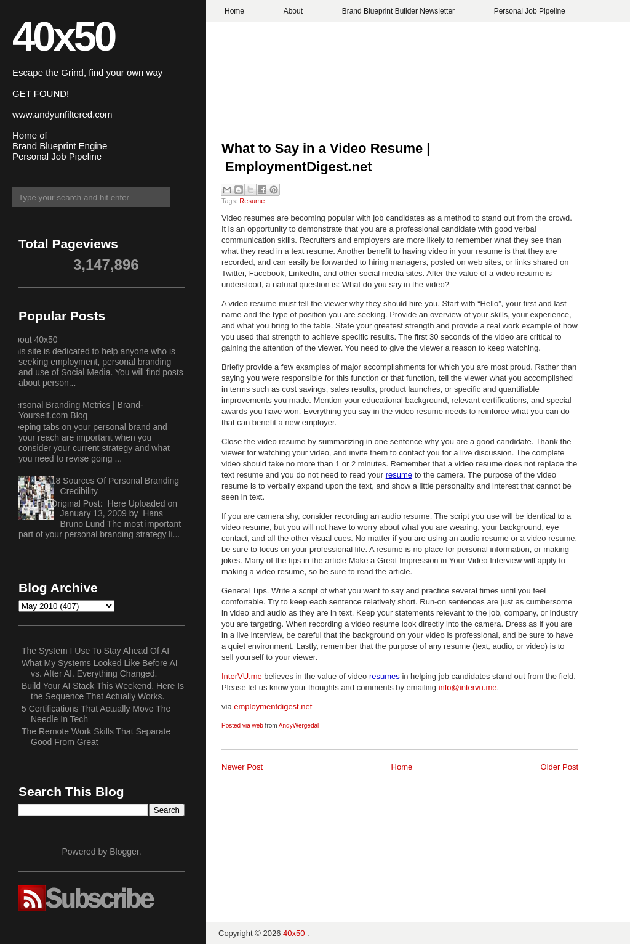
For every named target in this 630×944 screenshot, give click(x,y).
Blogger (124, 852)
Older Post (559, 766)
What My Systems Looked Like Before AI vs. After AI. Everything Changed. (100, 668)
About (293, 11)
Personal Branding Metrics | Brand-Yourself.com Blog (76, 410)
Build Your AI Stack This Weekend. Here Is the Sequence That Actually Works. (103, 691)
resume (399, 474)
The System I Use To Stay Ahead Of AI (95, 651)
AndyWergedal (299, 725)
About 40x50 (33, 339)
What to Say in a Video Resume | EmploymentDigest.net (326, 157)
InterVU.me (241, 676)
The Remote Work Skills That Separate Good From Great (96, 736)
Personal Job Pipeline (529, 11)
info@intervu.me (468, 687)
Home (234, 11)
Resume (252, 201)
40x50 (63, 36)
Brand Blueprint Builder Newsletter (398, 11)
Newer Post (242, 766)
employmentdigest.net (273, 706)
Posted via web (242, 725)
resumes (384, 676)
